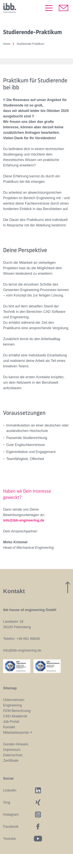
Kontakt (9, 727)
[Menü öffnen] (48, 8)
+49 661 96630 (28, 639)
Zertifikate (10, 761)
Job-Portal (11, 722)
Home (6, 43)
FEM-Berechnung (17, 711)
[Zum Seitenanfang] (67, 587)
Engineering (12, 705)
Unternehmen (13, 700)
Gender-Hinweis (15, 744)
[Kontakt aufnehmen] (63, 8)
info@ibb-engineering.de (23, 520)
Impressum (11, 750)
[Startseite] (9, 8)
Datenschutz (13, 755)
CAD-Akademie (15, 716)
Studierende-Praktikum (30, 43)
